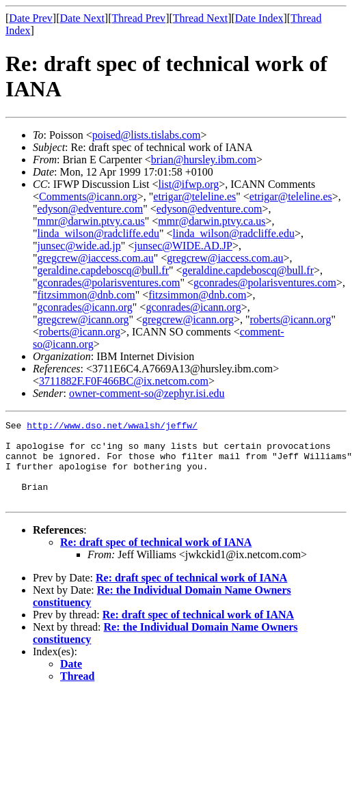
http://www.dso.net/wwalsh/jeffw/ (112, 427)
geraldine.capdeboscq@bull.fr (103, 270)
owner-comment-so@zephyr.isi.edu (147, 393)
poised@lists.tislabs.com (146, 135)
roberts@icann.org (290, 319)
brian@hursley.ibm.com (203, 159)
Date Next (82, 18)
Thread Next (200, 18)
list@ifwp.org (189, 184)
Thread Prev (138, 18)
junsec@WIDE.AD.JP (183, 245)
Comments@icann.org (88, 196)
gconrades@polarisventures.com (109, 282)
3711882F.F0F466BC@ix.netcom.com (123, 381)
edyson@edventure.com (91, 209)
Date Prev (31, 18)
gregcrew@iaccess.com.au (96, 258)
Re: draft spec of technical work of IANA (156, 558)
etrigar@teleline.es (194, 196)
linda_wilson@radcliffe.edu (98, 233)
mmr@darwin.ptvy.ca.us (91, 221)
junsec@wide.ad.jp (79, 245)
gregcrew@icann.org (83, 319)
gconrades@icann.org (85, 307)
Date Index (259, 18)
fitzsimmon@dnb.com (86, 295)
